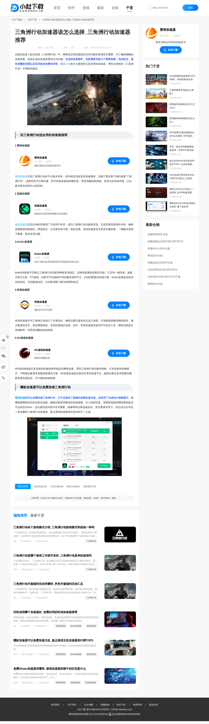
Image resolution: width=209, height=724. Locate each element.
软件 (71, 8)
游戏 (86, 8)
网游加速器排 (73, 486)
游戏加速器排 (40, 486)
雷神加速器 (40, 157)
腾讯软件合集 (155, 255)
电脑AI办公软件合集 (159, 248)
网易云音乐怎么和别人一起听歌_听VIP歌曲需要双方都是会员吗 (181, 191)
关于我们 (72, 704)
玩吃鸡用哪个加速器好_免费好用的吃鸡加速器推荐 (45, 612)
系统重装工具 (89, 486)
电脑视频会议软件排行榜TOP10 (165, 241)
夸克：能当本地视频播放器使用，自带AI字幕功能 (181, 148)
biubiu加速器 (41, 253)
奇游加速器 (40, 302)
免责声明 (137, 704)
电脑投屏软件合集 (158, 234)
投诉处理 (153, 704)
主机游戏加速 (56, 486)
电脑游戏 (105, 704)
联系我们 (55, 704)
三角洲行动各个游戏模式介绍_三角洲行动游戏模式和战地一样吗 (53, 527)
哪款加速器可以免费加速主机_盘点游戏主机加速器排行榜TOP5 (53, 640)
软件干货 (32, 19)
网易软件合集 (155, 283)
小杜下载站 (17, 19)
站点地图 (88, 704)
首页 (57, 8)
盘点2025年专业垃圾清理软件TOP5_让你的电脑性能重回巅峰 (181, 162)
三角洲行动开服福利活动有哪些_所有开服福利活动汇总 (48, 583)
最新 (100, 8)
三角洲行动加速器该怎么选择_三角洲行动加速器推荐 (68, 19)
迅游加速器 (40, 205)
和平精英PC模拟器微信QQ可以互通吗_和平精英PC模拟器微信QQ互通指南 (182, 134)
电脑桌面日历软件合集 (160, 262)
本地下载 (119, 162)
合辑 (115, 8)
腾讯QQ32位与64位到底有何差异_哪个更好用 (182, 205)
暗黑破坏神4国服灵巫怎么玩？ (182, 120)
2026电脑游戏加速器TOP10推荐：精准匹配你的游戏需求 (182, 78)
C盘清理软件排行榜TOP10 (163, 269)
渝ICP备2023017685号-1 (98, 709)
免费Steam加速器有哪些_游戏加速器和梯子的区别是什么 (49, 668)
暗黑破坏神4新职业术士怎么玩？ (182, 106)
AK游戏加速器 (42, 350)
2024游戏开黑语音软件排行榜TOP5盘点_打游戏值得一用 (181, 177)
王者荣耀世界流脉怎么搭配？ (181, 92)
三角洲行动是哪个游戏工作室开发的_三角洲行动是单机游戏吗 (52, 555)
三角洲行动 (91, 541)
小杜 (67, 64)
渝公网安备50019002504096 (124, 714)
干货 (129, 8)
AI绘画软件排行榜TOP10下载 (164, 276)
